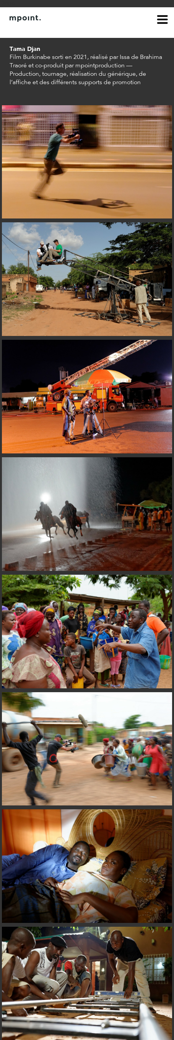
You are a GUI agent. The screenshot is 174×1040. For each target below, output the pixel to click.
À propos (21, 30)
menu (162, 20)
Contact (52, 30)
